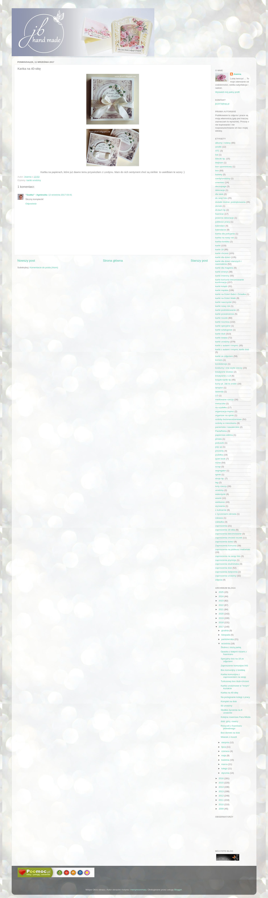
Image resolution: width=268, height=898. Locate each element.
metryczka (220, 403)
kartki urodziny (34, 180)
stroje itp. (219, 478)
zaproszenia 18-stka (225, 530)
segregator (220, 470)
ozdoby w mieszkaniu (225, 423)
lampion (219, 387)
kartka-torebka (222, 241)
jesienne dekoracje (224, 218)
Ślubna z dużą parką (231, 647)
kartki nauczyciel (223, 302)
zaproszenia (221, 526)
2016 (221, 778)
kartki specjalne (223, 326)
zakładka (219, 522)
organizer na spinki (224, 415)
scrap (218, 466)
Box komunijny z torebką (233, 670)
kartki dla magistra (224, 268)
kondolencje (221, 364)
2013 (221, 791)
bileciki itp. (220, 158)
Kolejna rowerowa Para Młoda (235, 717)
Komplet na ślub (229, 701)
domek (218, 206)
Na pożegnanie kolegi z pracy (235, 697)
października (228, 639)
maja (224, 755)
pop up (218, 447)
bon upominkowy (223, 166)
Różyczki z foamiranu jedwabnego (231, 727)
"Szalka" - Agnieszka (36, 195)
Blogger (178, 889)
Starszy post (199, 260)
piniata (218, 439)
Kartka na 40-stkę (229, 692)
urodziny (219, 490)
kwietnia (225, 760)
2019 (221, 618)
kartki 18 (219, 249)
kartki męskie (221, 290)
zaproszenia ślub (223, 568)
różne (218, 462)
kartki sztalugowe (223, 330)
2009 (221, 808)
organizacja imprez (224, 411)
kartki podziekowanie (225, 310)
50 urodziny (226, 705)
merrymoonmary (138, 889)
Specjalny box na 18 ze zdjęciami (232, 660)
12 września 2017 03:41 (60, 195)
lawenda (219, 391)
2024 (221, 596)
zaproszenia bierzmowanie (228, 534)
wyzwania (220, 506)
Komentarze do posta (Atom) (44, 267)
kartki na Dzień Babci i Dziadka (230, 294)
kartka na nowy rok (224, 237)
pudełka (219, 455)
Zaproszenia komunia (226, 545)
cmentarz (220, 182)
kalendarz (220, 226)
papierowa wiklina (224, 435)
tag (216, 482)
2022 (221, 605)
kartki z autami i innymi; (226, 345)
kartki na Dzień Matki (225, 298)
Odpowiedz (31, 203)
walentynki (220, 494)
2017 (221, 626)
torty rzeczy (221, 486)
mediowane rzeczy (224, 399)
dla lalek (219, 194)
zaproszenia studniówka (227, 564)
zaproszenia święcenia (226, 572)
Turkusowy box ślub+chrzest (235, 681)
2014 (221, 787)
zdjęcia (218, 579)
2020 (221, 613)
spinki (218, 474)
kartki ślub (220, 334)
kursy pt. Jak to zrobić (226, 383)
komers (219, 360)
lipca (224, 747)
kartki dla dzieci (222, 257)
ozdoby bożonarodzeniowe (228, 419)
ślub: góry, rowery (229, 721)
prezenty (219, 451)
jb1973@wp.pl (222, 104)
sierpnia (225, 742)
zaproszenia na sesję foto (227, 556)
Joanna (237, 74)
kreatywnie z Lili (223, 376)
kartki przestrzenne (224, 314)
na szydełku (221, 407)
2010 (221, 804)
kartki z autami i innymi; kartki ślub (232, 349)
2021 (221, 609)
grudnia (225, 630)
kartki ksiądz (221, 286)
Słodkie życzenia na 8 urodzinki (231, 711)
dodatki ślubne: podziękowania (230, 202)
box (217, 170)
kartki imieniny (222, 275)
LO (216, 395)
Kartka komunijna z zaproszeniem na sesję (233, 675)
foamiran (219, 214)
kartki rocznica (222, 322)
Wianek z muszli (229, 737)
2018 (221, 622)
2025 (221, 592)
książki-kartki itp (223, 380)
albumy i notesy (223, 143)
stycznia (225, 773)
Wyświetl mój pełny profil (227, 92)
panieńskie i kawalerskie (227, 427)
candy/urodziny (222, 178)
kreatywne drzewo (224, 372)
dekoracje (220, 190)
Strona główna (113, 260)
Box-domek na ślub (230, 732)
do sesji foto (221, 198)
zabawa (219, 518)
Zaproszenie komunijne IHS (234, 665)
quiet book (220, 458)
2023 (221, 600)
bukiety (218, 174)
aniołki (218, 147)
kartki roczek (221, 318)
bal (216, 154)
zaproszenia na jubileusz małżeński (232, 549)
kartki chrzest (221, 253)
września (226, 643)
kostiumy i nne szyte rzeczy (228, 368)
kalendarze (220, 229)
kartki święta (221, 337)
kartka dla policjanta (225, 233)
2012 (221, 795)
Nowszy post (26, 260)
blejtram (219, 162)
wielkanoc (220, 502)
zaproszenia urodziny (225, 576)
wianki (218, 498)
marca (224, 764)
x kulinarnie (220, 510)
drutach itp (220, 210)
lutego (224, 768)
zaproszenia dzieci (224, 541)
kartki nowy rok (222, 306)
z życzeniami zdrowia (225, 514)
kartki (218, 245)
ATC (217, 151)
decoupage (220, 186)
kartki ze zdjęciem (224, 356)
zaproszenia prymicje (225, 560)
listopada (226, 635)
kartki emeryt (221, 272)
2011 (221, 800)
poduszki (219, 443)
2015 (221, 782)
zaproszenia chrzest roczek (228, 537)
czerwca (225, 751)
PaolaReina (221, 431)
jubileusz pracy (222, 222)
